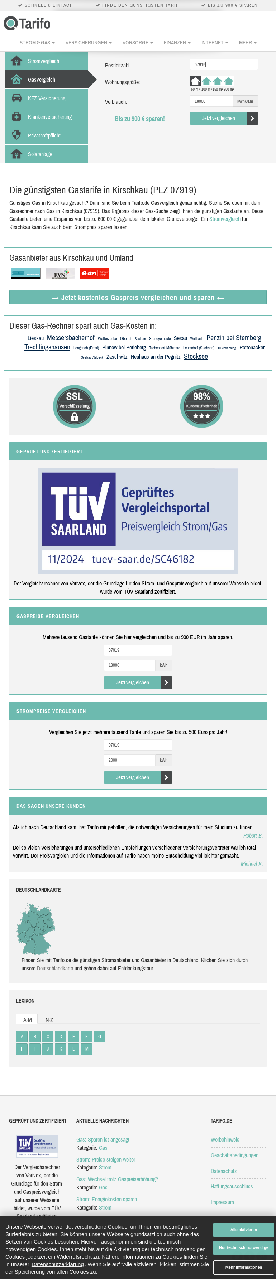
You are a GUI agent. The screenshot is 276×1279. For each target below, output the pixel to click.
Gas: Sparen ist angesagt (102, 1139)
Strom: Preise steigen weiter (105, 1159)
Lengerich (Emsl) (86, 348)
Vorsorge (138, 42)
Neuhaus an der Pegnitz (156, 356)
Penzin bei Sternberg (233, 337)
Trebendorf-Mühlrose (164, 348)
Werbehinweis (225, 1139)
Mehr (248, 42)
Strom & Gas (37, 42)
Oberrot (126, 338)
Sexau (180, 338)
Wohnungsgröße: (122, 82)
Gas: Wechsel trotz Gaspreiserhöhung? (117, 1179)
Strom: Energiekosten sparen (106, 1199)
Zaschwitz (117, 356)
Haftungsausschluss (232, 1186)
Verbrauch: (116, 101)
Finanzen (177, 42)
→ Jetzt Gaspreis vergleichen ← (138, 297)
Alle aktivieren (243, 1229)
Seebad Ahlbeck (92, 357)
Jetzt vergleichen (230, 118)
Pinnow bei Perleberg (124, 347)
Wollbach (196, 339)
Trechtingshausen (47, 347)
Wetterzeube (107, 338)
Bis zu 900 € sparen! (140, 118)
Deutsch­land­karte (55, 968)
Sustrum (140, 339)
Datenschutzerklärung (58, 1264)
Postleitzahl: (118, 65)
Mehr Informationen (243, 1267)
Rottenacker (252, 347)
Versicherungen (89, 42)
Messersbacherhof (71, 337)
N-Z (49, 1020)
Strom (105, 1167)
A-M (27, 1020)
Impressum (222, 1202)
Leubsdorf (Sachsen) (198, 348)
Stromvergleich (225, 219)
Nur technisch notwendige (243, 1247)
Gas (103, 1147)
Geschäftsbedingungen (234, 1155)
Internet (214, 42)
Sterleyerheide (160, 338)
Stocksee (196, 356)
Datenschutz (224, 1171)
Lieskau (36, 338)
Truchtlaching (227, 348)
